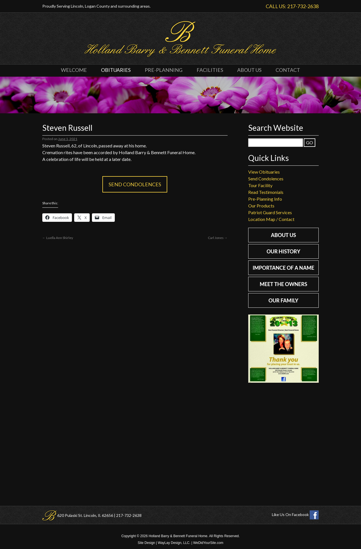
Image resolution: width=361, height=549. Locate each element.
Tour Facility (260, 185)
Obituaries (116, 70)
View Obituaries (264, 171)
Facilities (210, 70)
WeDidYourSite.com (208, 543)
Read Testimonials (265, 192)
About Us (249, 70)
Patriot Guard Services (270, 212)
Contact (288, 70)
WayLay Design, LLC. (174, 543)
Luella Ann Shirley (57, 238)
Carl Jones (218, 238)
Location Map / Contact (271, 219)
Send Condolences (135, 184)
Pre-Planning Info (265, 199)
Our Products (261, 205)
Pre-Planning (163, 70)
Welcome (74, 70)
